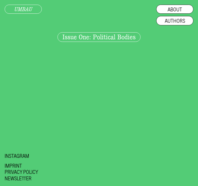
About (175, 9)
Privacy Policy (21, 172)
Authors (175, 20)
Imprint (13, 165)
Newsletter (18, 178)
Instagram (17, 156)
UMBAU (23, 9)
